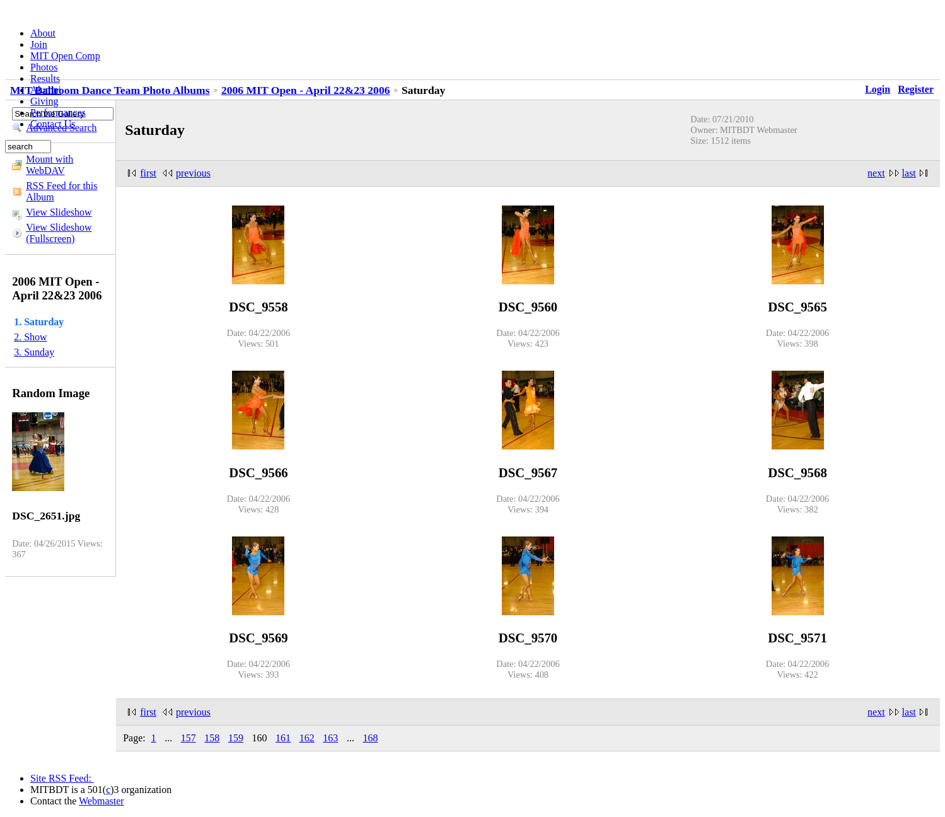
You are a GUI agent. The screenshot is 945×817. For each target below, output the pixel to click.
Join (38, 44)
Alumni (45, 89)
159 (235, 738)
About (42, 33)
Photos (44, 67)
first (148, 173)
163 (330, 738)
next (876, 173)
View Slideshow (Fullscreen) (58, 233)
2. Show (30, 337)
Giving (44, 101)
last (909, 173)
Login (877, 89)
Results (45, 78)
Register (916, 89)
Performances (58, 112)
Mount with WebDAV (49, 165)
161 (283, 738)
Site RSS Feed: (62, 778)
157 (188, 738)
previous (193, 173)
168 (370, 738)
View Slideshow (58, 212)
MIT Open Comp (65, 55)
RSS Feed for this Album (61, 191)
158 (211, 738)
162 (307, 738)
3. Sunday (34, 352)
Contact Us (53, 124)
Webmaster (101, 801)
